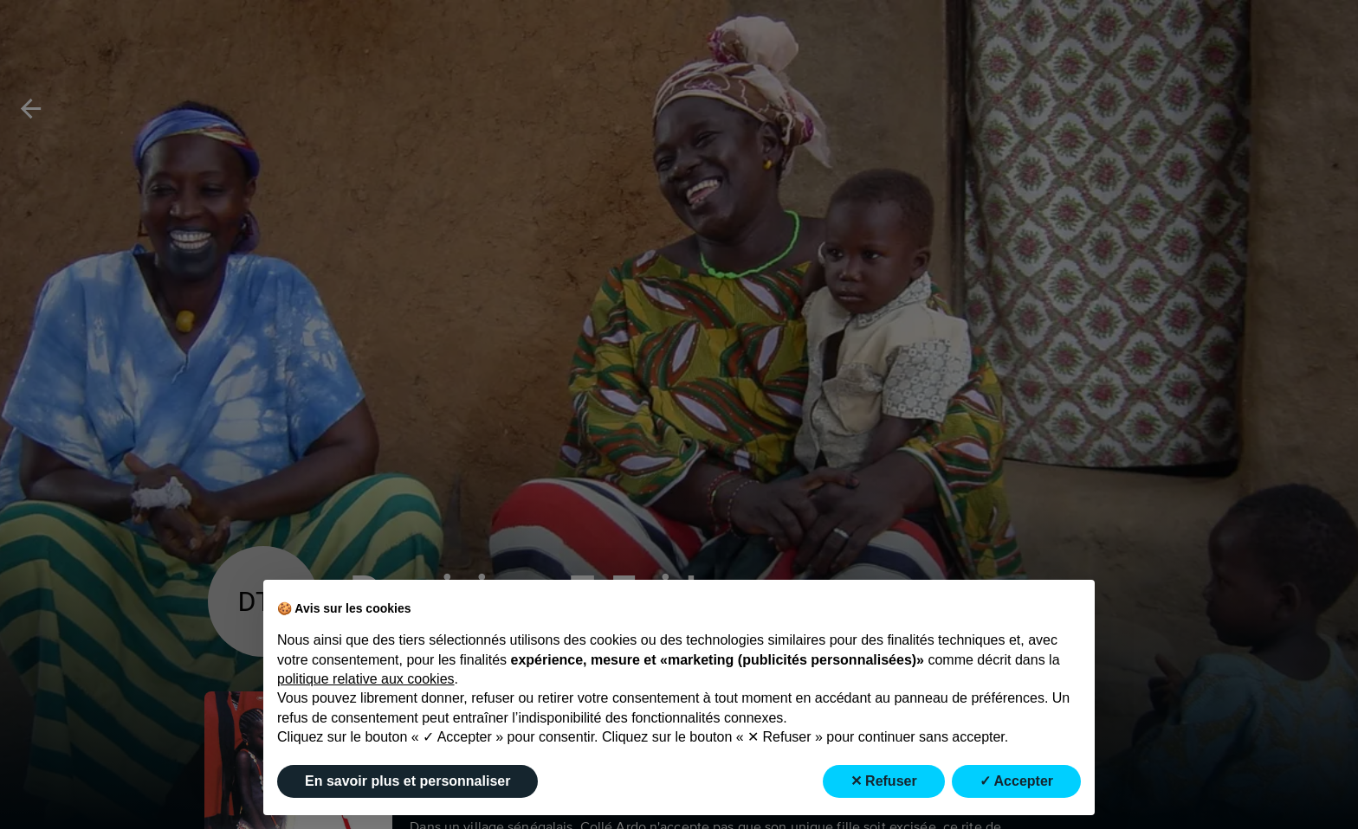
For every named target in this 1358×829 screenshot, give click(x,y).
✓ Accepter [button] (1016, 781)
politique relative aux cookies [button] (366, 679)
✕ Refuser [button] (883, 781)
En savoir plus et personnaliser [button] (407, 781)
